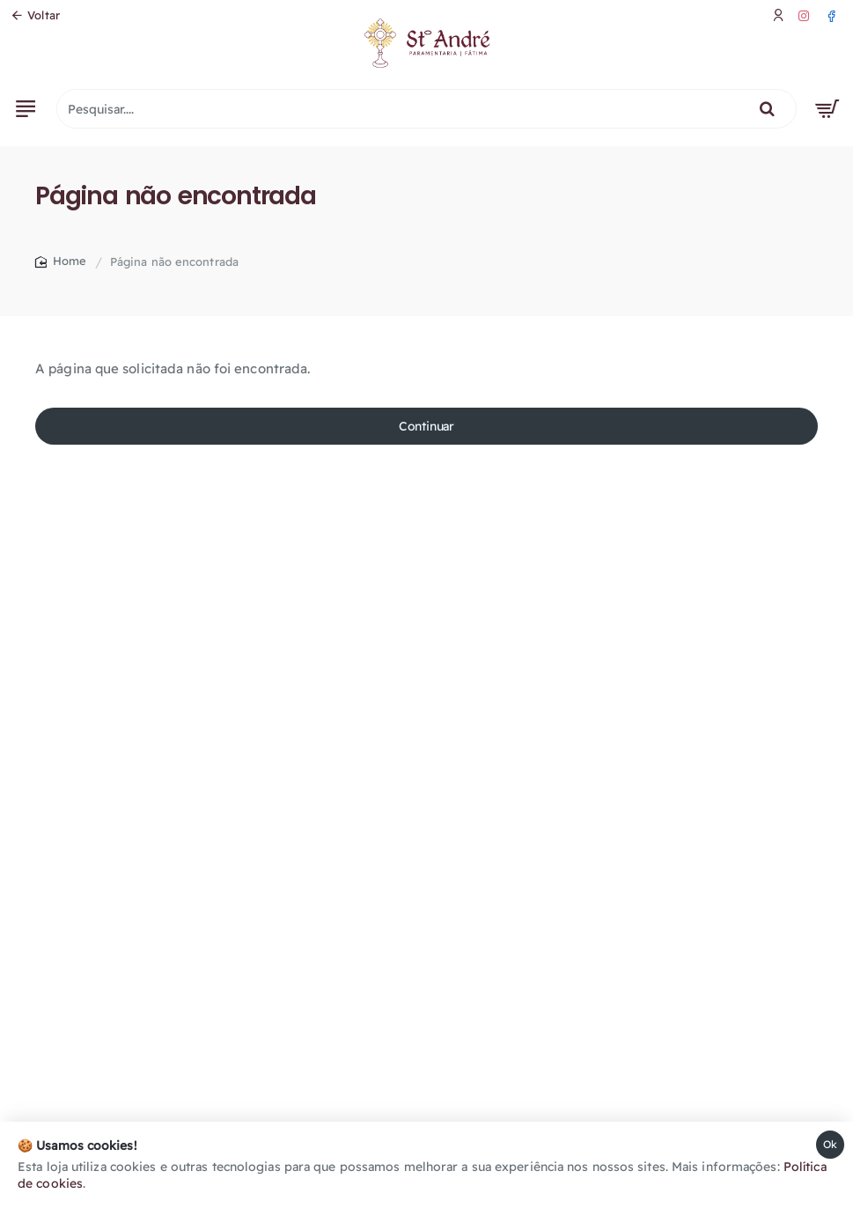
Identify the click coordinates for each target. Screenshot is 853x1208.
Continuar (426, 426)
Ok (830, 1144)
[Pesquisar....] (767, 109)
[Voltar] (35, 15)
